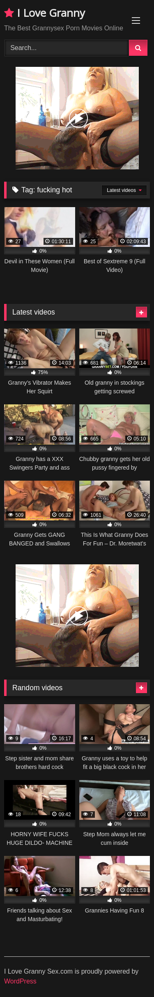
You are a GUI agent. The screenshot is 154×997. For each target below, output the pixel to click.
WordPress (20, 981)
